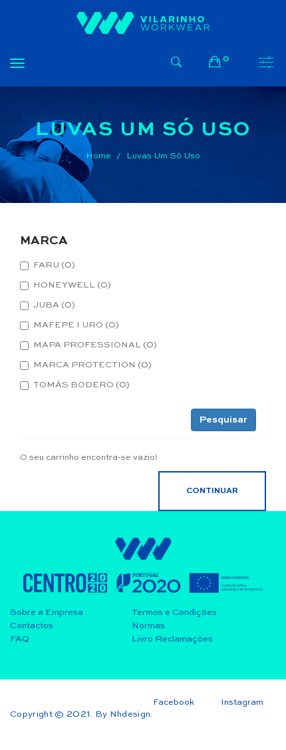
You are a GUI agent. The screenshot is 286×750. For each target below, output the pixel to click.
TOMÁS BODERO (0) (75, 385)
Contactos (31, 626)
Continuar (212, 491)
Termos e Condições (174, 612)
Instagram (242, 702)
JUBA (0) (47, 305)
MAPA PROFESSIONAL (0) (88, 345)
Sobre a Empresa (46, 612)
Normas (148, 626)
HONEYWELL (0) (65, 285)
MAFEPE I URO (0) (69, 325)
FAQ (19, 639)
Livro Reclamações (172, 639)
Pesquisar (223, 420)
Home (98, 156)
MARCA (44, 241)
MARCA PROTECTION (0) (86, 365)
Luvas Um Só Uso (163, 156)
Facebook (173, 702)
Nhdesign (130, 714)
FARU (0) (47, 265)
